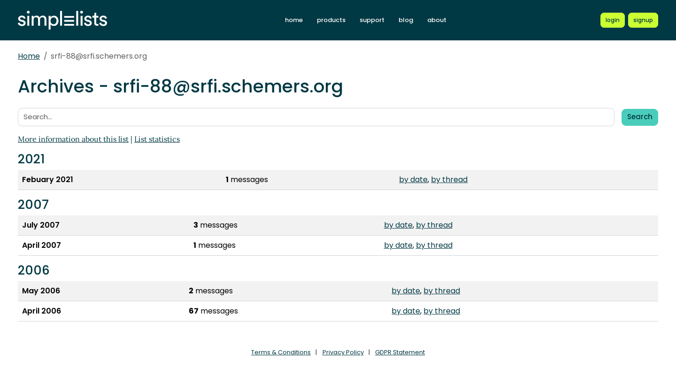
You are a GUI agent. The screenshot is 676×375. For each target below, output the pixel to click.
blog (406, 19)
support (372, 19)
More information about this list (73, 139)
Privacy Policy (343, 352)
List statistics (157, 139)
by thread (449, 179)
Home (29, 56)
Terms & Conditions (281, 352)
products (331, 19)
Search (640, 117)
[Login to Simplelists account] (612, 20)
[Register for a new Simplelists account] (643, 20)
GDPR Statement (400, 352)
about (436, 19)
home (294, 19)
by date (413, 179)
